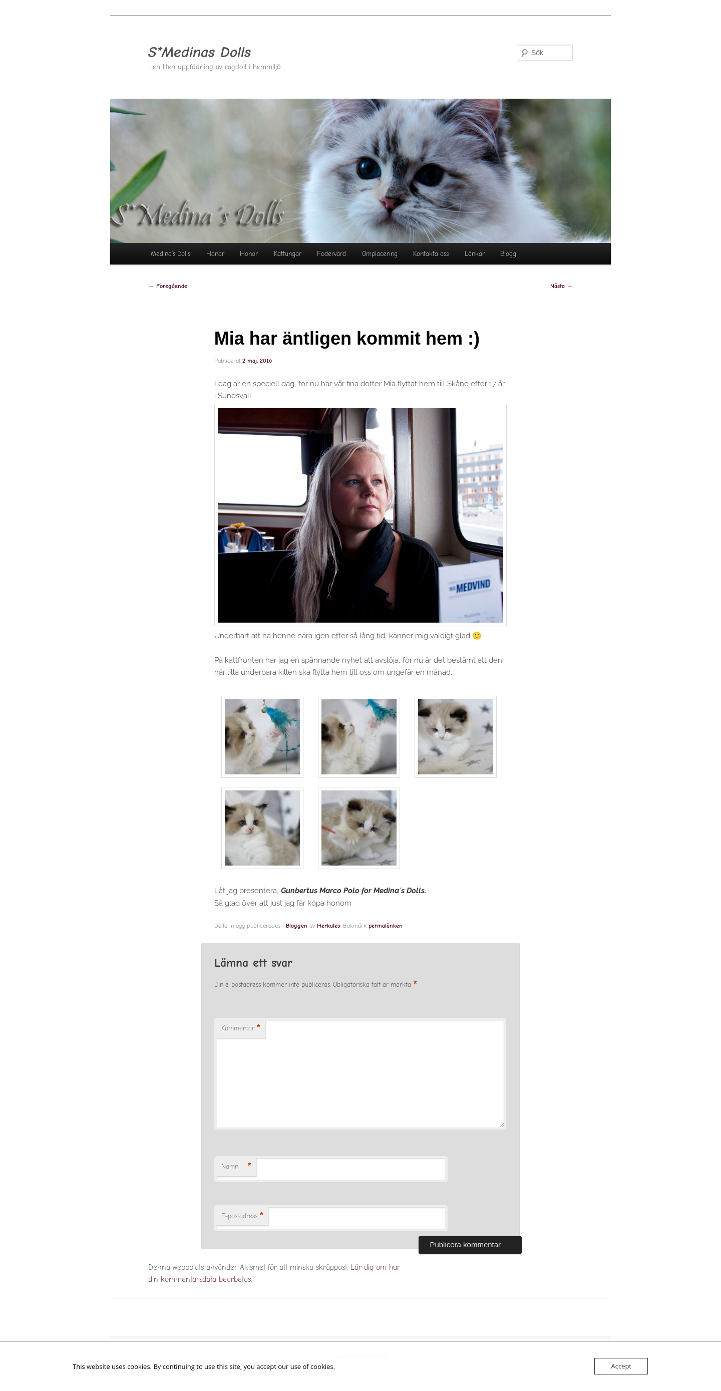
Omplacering (380, 253)
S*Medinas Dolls (199, 52)
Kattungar (287, 253)
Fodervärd (331, 253)
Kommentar (240, 1028)
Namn (236, 1167)
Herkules (328, 925)
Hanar (215, 253)
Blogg (508, 253)
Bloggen (296, 925)
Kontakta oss (431, 253)
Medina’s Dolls (170, 253)
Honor (249, 253)
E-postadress (242, 1216)
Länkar (475, 253)
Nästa (561, 286)
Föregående (167, 286)
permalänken (386, 925)
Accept (621, 1365)
